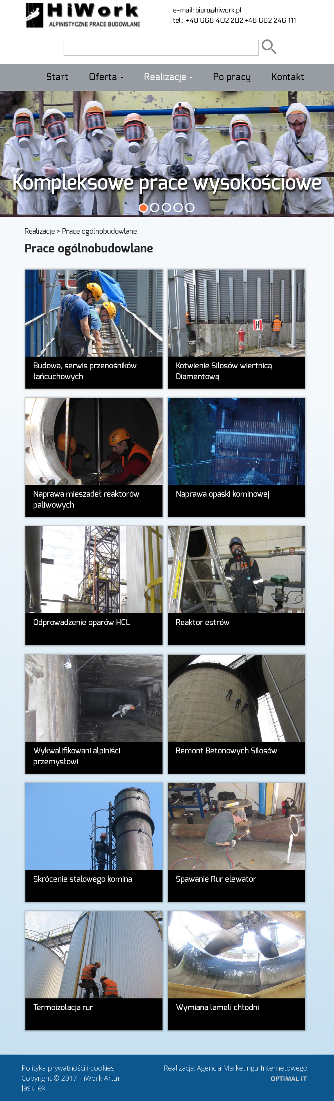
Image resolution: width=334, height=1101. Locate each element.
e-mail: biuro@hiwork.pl (207, 10)
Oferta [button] (106, 77)
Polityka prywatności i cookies (67, 1068)
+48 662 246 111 (270, 20)
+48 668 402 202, (214, 20)
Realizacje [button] (168, 77)
